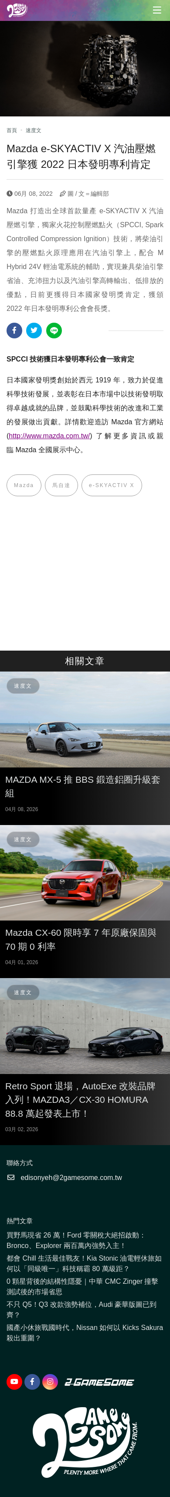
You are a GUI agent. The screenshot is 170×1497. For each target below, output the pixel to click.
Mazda (24, 485)
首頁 (12, 130)
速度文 (33, 130)
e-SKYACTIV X (111, 485)
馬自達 (61, 485)
